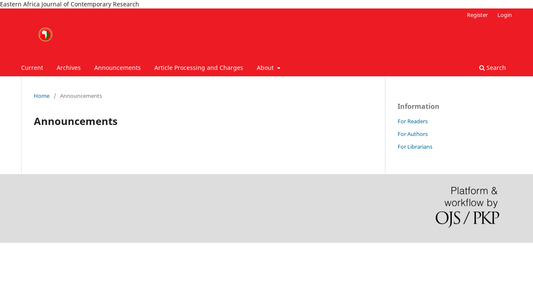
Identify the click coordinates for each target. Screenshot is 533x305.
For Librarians (415, 146)
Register (477, 15)
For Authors (413, 134)
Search (492, 68)
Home (41, 96)
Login (504, 15)
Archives (69, 68)
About (266, 68)
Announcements (117, 68)
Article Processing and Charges (198, 68)
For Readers (413, 121)
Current (32, 68)
